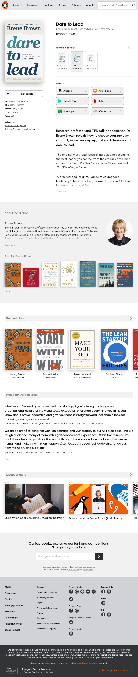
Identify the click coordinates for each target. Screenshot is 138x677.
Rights (40, 602)
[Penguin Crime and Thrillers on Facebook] (71, 622)
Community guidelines (47, 592)
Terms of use (43, 618)
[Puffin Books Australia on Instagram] (103, 603)
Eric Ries (114, 377)
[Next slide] (131, 318)
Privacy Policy (88, 569)
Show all (9, 459)
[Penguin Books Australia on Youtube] (88, 592)
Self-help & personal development (20, 129)
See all (8, 291)
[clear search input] (133, 5)
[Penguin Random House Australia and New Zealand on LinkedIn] (94, 592)
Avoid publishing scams (47, 607)
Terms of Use (73, 569)
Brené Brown (65, 34)
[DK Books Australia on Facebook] (103, 614)
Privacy (40, 613)
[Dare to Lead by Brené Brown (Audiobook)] (98, 499)
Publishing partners (45, 597)
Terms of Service (95, 663)
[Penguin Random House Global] (13, 670)
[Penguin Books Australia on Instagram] (77, 592)
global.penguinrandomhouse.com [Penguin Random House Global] (116, 670)
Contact (9, 599)
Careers (40, 587)
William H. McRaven (82, 377)
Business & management (15, 125)
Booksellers (10, 593)
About (8, 587)
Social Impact (12, 630)
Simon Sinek (50, 377)
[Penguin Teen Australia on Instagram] (77, 611)
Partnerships (11, 617)
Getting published (14, 605)
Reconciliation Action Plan (48, 623)
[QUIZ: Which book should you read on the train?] (34, 499)
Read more (61, 190)
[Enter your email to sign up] (65, 556)
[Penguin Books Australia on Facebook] (71, 592)
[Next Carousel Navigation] (131, 474)
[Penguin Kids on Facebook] (103, 592)
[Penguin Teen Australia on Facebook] (71, 611)
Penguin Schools (13, 623)
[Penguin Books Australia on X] (82, 592)
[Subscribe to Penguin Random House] (99, 556)
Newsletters (11, 611)
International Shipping (47, 628)
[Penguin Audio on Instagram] (71, 634)
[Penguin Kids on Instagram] (109, 592)
